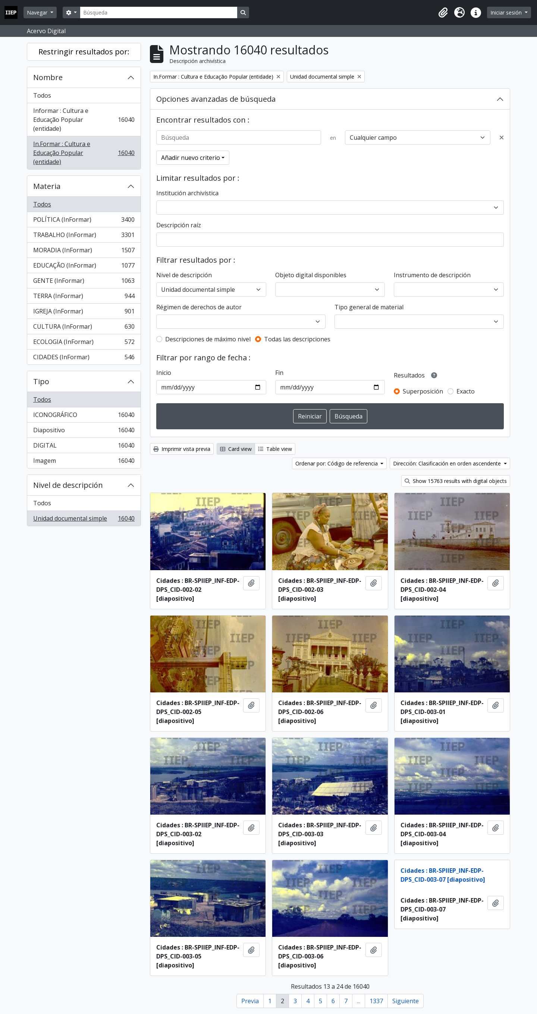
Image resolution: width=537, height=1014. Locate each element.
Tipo (41, 381)
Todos (42, 95)
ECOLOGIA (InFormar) (84, 343)
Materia (46, 186)
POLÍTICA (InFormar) (84, 221)
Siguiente (405, 1001)
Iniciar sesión (506, 12)
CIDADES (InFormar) (84, 358)
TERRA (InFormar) (84, 297)
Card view (236, 448)
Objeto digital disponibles (310, 275)
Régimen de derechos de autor (199, 307)
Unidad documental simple (84, 520)
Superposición (423, 391)
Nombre (48, 77)
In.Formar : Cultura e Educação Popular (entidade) (84, 153)
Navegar (38, 12)
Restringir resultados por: (83, 52)
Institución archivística (187, 193)
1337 (376, 1001)
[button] (443, 12)
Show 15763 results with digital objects (456, 480)
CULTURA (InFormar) (84, 328)
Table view (275, 448)
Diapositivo (84, 432)
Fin (279, 373)
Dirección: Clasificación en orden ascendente (447, 463)
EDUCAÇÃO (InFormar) (84, 267)
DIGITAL (84, 447)
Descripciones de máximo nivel (208, 339)
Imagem (84, 462)
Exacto (465, 391)
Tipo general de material (369, 307)
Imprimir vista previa (181, 448)
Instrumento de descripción (432, 275)
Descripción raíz (178, 225)
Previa (250, 1001)
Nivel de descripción (68, 485)
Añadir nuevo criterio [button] (190, 158)
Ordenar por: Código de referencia (337, 463)
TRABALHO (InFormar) (84, 236)
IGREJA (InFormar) (84, 313)
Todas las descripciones (297, 339)
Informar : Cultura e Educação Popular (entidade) (84, 120)
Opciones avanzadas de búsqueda (216, 99)
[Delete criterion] (501, 137)
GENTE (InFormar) (84, 282)
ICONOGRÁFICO (84, 416)
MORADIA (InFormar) (84, 252)
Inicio (163, 373)
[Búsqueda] (158, 12)
